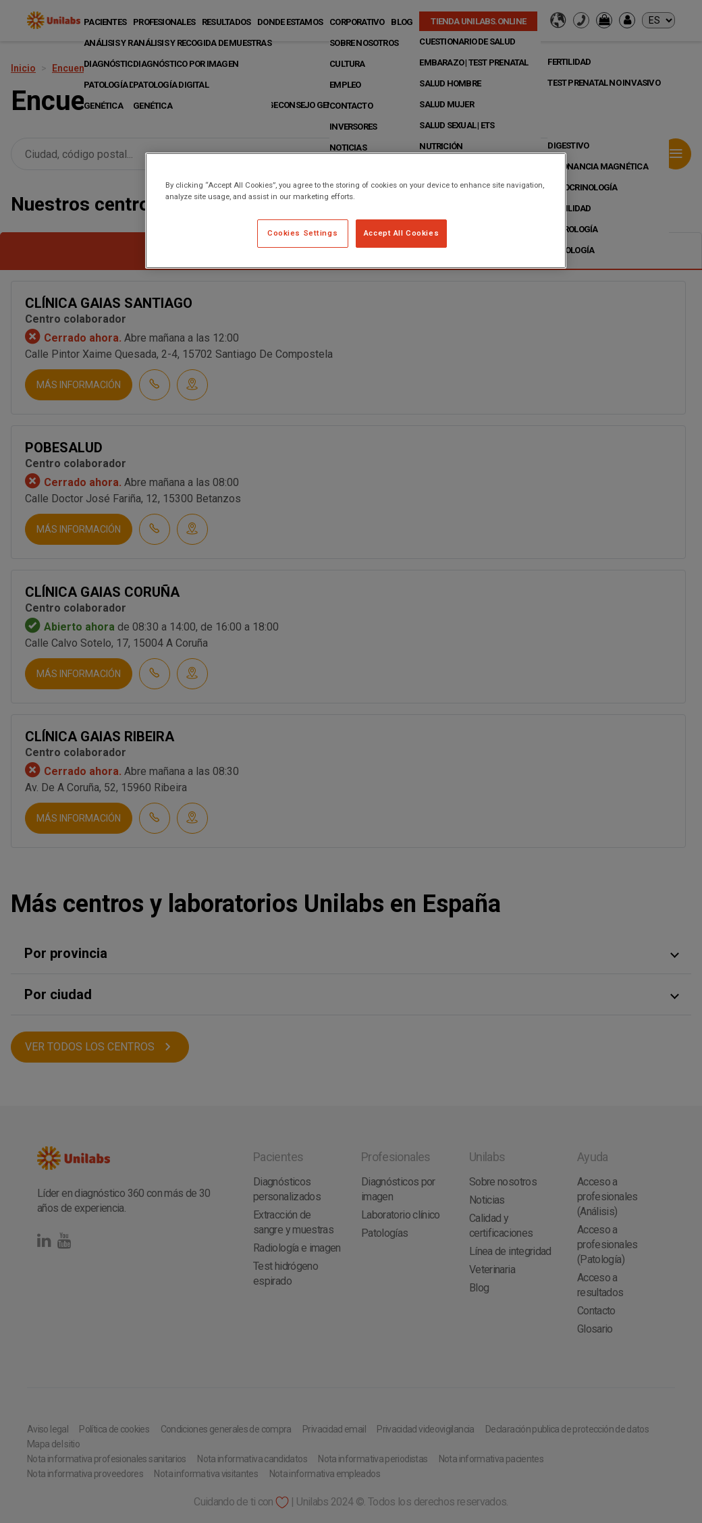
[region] (355, 211)
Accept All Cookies (401, 233)
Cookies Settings (302, 233)
